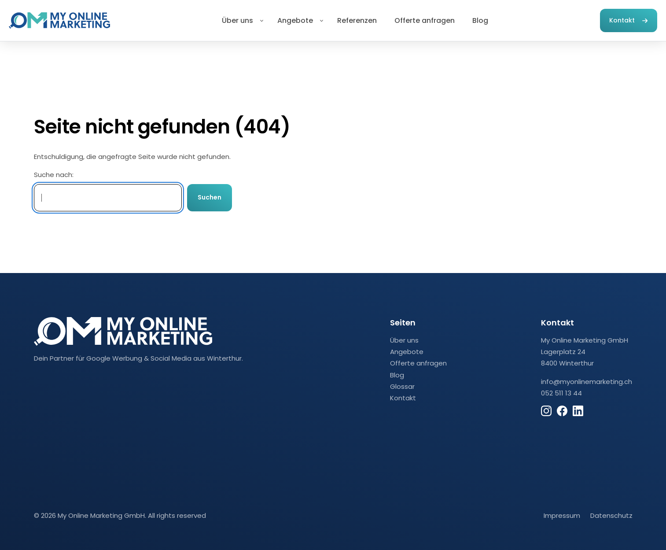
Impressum (562, 515)
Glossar (402, 386)
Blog (480, 20)
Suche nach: (54, 174)
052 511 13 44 (561, 393)
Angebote (295, 20)
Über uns (237, 20)
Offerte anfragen (424, 20)
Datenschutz (611, 515)
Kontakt (622, 20)
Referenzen (357, 20)
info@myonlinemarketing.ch (586, 381)
